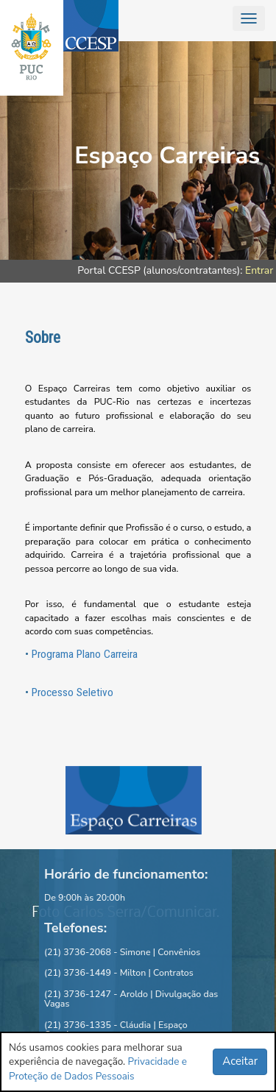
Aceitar (240, 1061)
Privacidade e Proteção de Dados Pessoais (98, 1068)
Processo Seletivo (72, 692)
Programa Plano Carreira (85, 654)
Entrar (259, 270)
